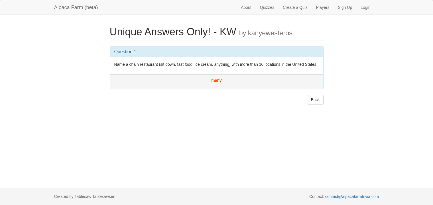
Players (323, 7)
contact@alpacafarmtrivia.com (352, 196)
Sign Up (345, 7)
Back (315, 99)
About (246, 7)
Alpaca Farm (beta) (76, 7)
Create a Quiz (295, 7)
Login (365, 7)
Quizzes (267, 7)
